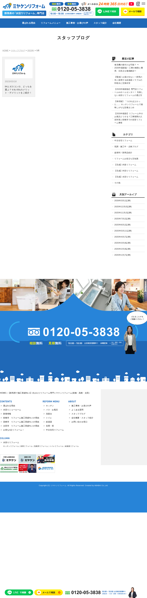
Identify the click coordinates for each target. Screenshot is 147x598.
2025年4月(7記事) (122, 237)
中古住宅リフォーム (123, 141)
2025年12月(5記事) (123, 207)
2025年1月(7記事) (122, 255)
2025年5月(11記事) (123, 231)
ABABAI (97, 571)
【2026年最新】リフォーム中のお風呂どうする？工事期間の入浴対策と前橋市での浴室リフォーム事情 (128, 118)
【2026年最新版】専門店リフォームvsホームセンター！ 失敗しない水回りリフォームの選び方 (128, 92)
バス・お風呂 (52, 495)
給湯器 (49, 507)
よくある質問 (77, 495)
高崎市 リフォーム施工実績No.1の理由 (21, 507)
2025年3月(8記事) (122, 243)
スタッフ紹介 (100, 23)
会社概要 (116, 23)
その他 (117, 183)
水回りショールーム (12, 495)
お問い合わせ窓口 (79, 507)
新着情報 (7, 499)
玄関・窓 (50, 511)
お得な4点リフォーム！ (13, 515)
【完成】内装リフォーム (125, 165)
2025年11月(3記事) (123, 213)
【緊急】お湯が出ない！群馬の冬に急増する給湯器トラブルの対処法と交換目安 (128, 80)
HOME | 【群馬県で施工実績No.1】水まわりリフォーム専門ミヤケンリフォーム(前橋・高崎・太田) (44, 478)
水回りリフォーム (11, 528)
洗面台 (49, 499)
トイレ (49, 503)
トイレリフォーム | (56, 532)
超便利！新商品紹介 (123, 153)
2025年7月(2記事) (122, 219)
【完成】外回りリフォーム (126, 171)
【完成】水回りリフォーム (126, 177)
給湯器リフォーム (72, 532)
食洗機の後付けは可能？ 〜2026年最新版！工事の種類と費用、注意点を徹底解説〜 (128, 68)
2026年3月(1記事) (122, 201)
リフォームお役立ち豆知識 (126, 159)
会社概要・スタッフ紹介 (82, 503)
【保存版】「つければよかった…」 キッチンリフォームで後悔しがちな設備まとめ (128, 104)
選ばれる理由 (28, 23)
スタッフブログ (78, 499)
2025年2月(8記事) (122, 249)
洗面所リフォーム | (41, 532)
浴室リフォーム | (27, 532)
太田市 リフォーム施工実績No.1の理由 (21, 511)
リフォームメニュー (51, 23)
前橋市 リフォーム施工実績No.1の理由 (21, 503)
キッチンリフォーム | (11, 532)
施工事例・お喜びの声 (77, 23)
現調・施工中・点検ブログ (126, 147)
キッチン (50, 491)
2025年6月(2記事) (122, 225)
